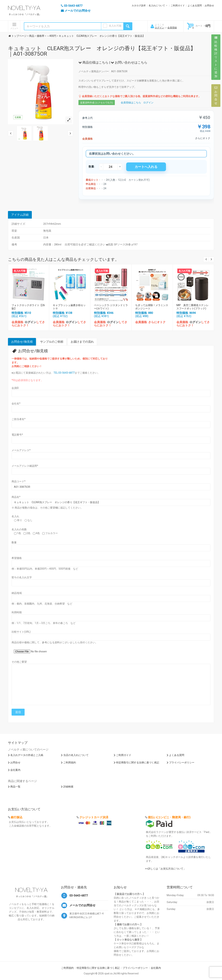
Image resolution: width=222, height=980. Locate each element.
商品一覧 (15, 786)
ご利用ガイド (178, 5)
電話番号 (17, 434)
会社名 (16, 403)
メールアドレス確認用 (25, 465)
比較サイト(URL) (21, 631)
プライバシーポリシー (181, 762)
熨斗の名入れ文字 (22, 577)
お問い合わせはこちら (129, 62)
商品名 (16, 497)
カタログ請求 (139, 5)
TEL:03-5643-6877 (64, 372)
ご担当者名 (18, 419)
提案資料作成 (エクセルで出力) (96, 102)
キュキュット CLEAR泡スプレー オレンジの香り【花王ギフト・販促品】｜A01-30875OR (102, 51)
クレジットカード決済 (93, 817)
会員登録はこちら (131, 102)
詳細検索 (68, 786)
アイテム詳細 (20, 214)
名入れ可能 (115, 25)
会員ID (15, 387)
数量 (14, 542)
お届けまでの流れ (82, 341)
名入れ (15, 516)
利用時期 (17, 612)
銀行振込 (16, 817)
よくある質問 (195, 5)
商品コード (18, 481)
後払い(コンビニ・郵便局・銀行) (169, 817)
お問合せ (209, 5)
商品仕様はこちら (93, 62)
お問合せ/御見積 (22, 341)
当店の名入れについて (76, 755)
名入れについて (157, 5)
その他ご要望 (19, 661)
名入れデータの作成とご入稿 (26, 755)
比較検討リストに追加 (215, 57)
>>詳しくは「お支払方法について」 (165, 868)
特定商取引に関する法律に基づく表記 (137, 762)
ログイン (159, 27)
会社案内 (15, 769)
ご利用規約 (69, 762)
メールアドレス (21, 450)
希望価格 (17, 558)
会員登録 (172, 27)
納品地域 (17, 593)
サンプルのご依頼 (51, 341)
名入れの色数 (19, 529)
